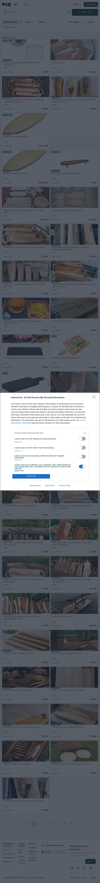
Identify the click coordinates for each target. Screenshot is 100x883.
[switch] (82, 438)
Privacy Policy (64, 486)
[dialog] (50, 441)
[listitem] (50, 433)
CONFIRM (31, 476)
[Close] (94, 397)
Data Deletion (35, 486)
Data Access (50, 486)
